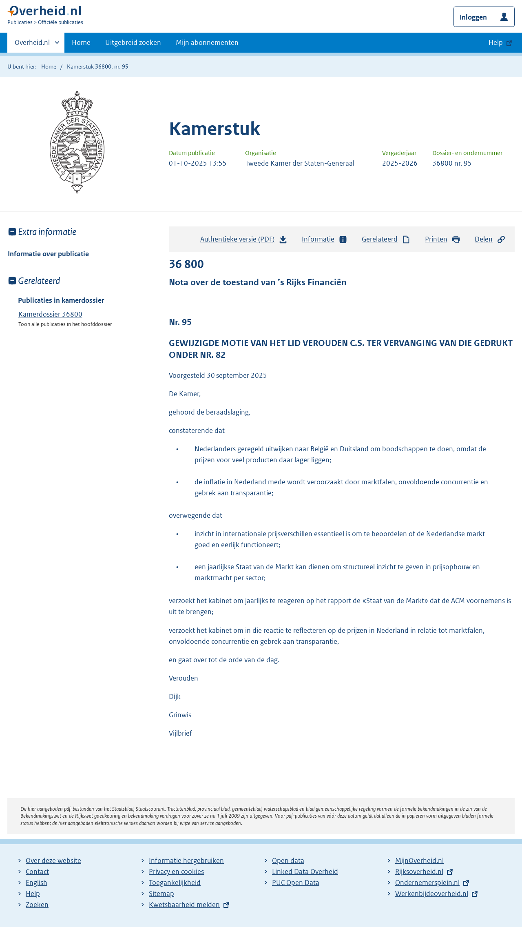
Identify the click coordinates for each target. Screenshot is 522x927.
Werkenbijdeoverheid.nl (431, 893)
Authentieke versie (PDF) (244, 241)
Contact (37, 871)
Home (81, 42)
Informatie (324, 239)
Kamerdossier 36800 (50, 314)
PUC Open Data (295, 882)
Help (33, 893)
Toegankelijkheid (175, 882)
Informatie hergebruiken (186, 860)
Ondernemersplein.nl (427, 882)
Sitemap (161, 893)
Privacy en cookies (176, 871)
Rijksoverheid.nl (419, 871)
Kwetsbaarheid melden (184, 904)
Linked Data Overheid (305, 871)
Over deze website (53, 860)
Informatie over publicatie (48, 253)
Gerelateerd (386, 239)
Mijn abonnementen (207, 42)
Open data (288, 860)
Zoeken (37, 904)
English (36, 882)
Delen (490, 239)
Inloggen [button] (473, 17)
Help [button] (496, 42)
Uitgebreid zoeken (133, 42)
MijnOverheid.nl (419, 860)
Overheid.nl (32, 45)
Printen (442, 239)
